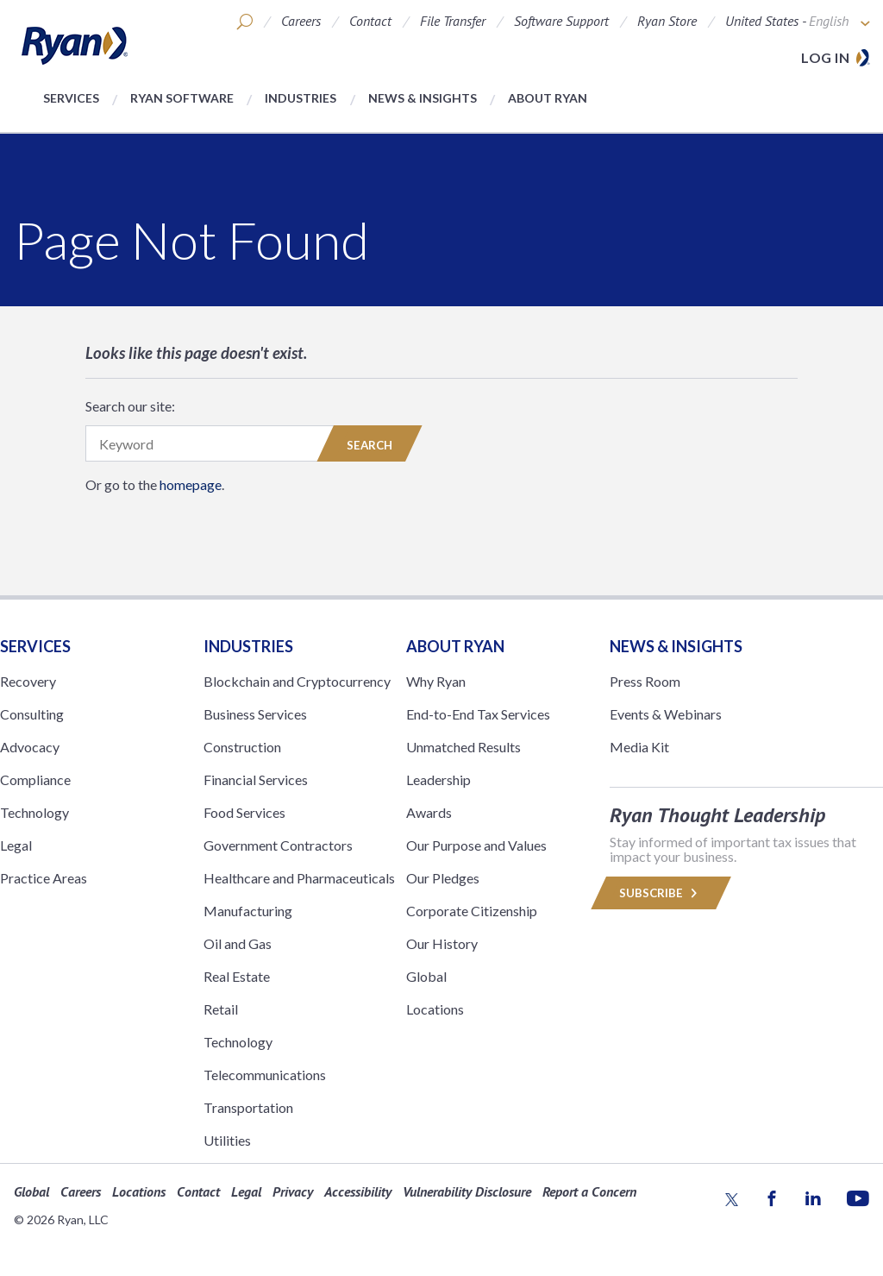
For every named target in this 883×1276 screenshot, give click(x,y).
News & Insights (422, 98)
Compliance (35, 779)
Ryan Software (182, 98)
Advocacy (29, 747)
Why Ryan (436, 681)
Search (369, 445)
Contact (370, 20)
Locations (435, 1009)
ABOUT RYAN (455, 646)
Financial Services (256, 779)
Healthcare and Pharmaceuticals (299, 878)
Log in (825, 57)
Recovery (28, 681)
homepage (191, 484)
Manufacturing (248, 910)
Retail (221, 1009)
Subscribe (660, 893)
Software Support (561, 20)
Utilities (227, 1140)
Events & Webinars (666, 714)
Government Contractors (278, 845)
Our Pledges (442, 878)
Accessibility (357, 1191)
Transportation (248, 1107)
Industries (300, 98)
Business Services (255, 714)
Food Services (244, 812)
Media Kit (639, 747)
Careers (301, 20)
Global (426, 976)
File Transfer (452, 20)
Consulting (32, 714)
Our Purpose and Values (476, 845)
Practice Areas (43, 878)
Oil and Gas (238, 943)
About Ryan (547, 98)
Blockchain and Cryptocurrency (297, 681)
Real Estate (237, 976)
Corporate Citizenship (471, 910)
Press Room (645, 681)
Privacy (292, 1191)
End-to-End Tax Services (478, 714)
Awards (429, 812)
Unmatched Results (463, 747)
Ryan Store (667, 20)
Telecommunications (265, 1074)
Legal (16, 845)
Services (71, 98)
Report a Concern (589, 1191)
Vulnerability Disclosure (467, 1191)
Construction (242, 747)
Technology (34, 812)
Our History (442, 943)
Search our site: (130, 406)
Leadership (438, 779)
